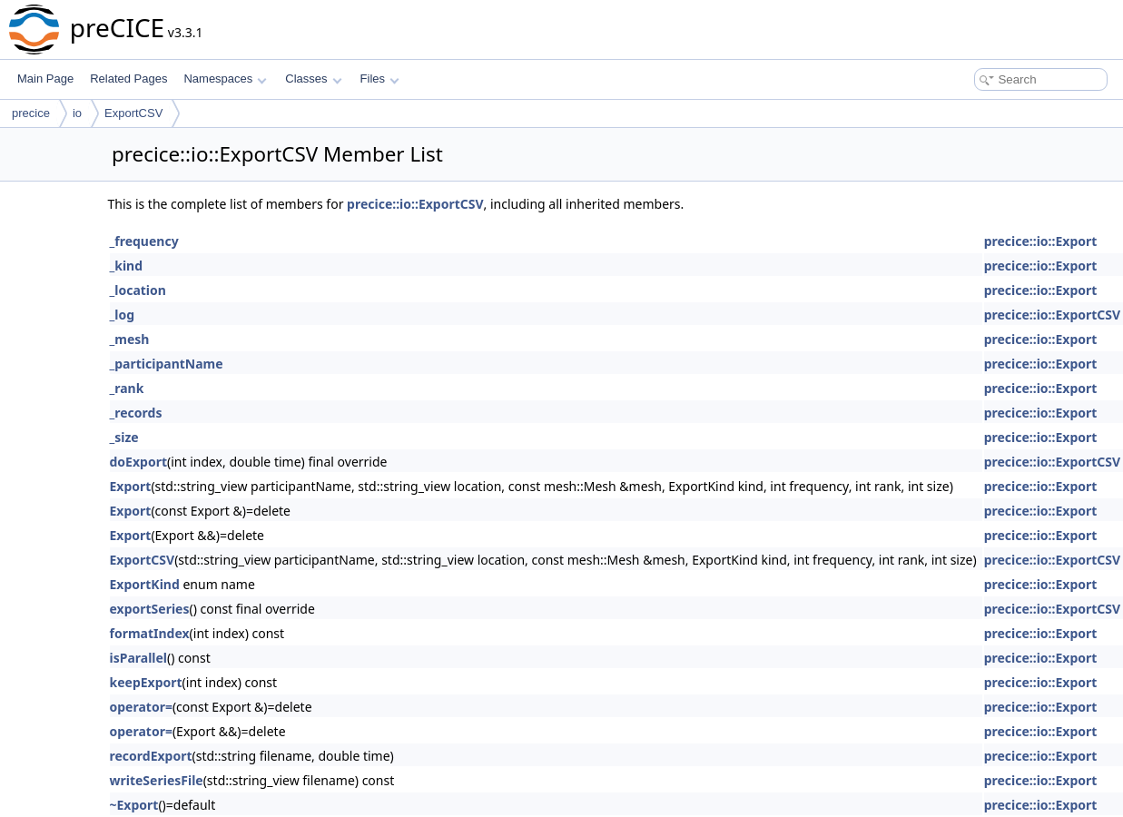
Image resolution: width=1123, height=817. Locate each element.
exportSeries (150, 608)
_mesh (130, 339)
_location (138, 290)
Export (131, 486)
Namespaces (224, 78)
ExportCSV (133, 113)
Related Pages (128, 78)
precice (31, 113)
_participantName (166, 363)
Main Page (45, 78)
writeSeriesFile (156, 780)
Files (379, 78)
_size (124, 437)
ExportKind (145, 584)
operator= (141, 706)
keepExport (146, 682)
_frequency (144, 241)
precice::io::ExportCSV (415, 203)
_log (122, 314)
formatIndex (150, 633)
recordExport (151, 755)
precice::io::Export (1041, 241)
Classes (313, 78)
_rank (127, 388)
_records (136, 412)
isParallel (139, 657)
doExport (138, 461)
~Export (134, 804)
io (77, 113)
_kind (126, 265)
